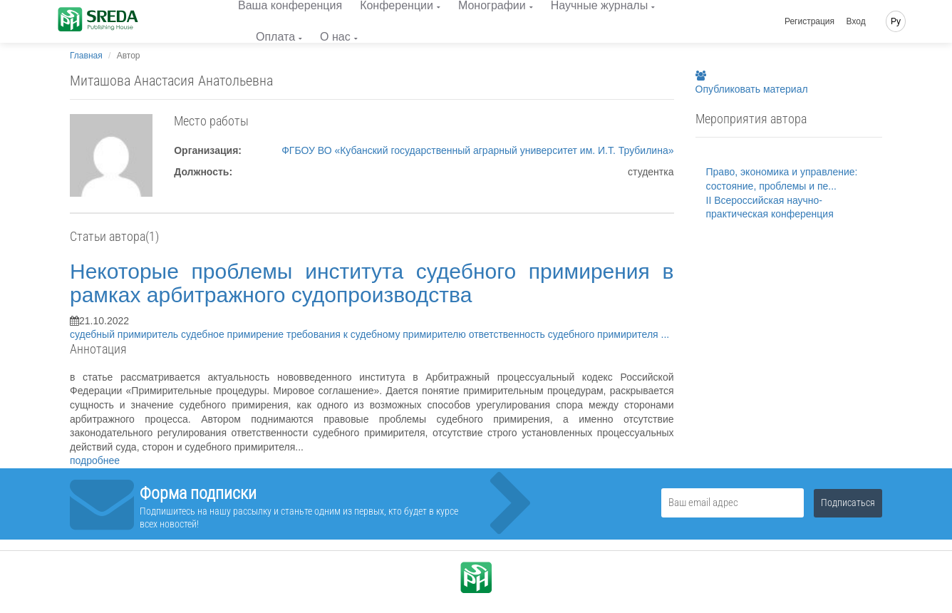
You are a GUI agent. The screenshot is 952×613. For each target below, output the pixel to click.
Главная (86, 56)
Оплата (275, 37)
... (665, 334)
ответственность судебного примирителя (565, 334)
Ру (896, 21)
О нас (335, 37)
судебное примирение (233, 334)
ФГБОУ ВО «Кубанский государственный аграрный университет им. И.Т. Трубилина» (477, 150)
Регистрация (809, 21)
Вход (856, 21)
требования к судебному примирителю (377, 334)
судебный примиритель (125, 334)
